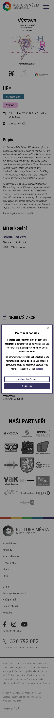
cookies (39, 368)
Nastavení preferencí (27, 379)
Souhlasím (27, 386)
